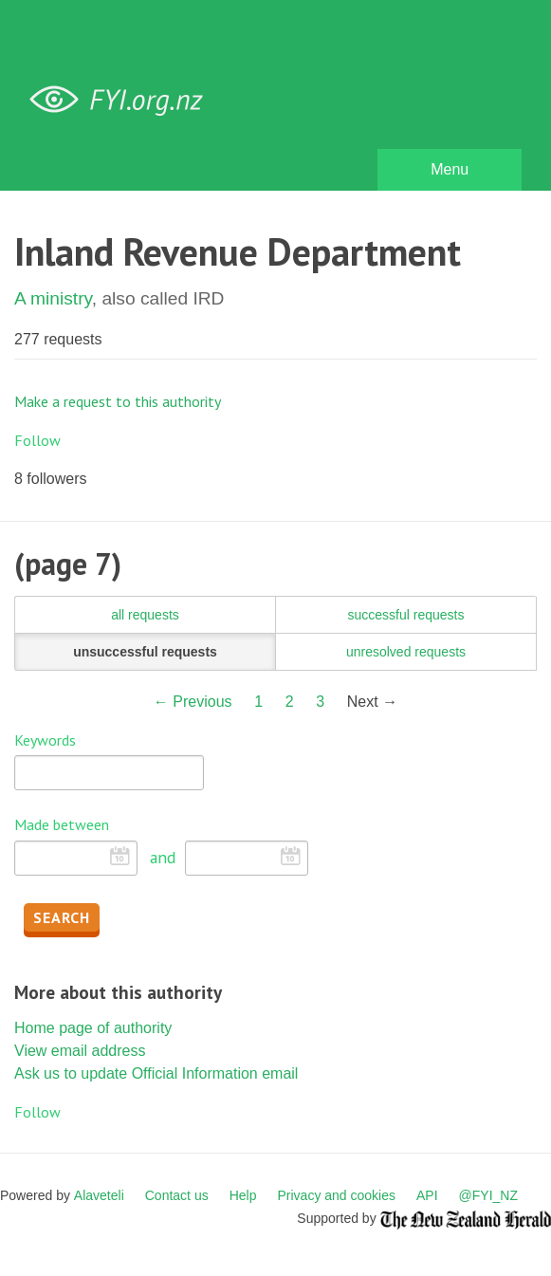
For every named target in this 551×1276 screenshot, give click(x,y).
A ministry (53, 298)
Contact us (177, 1195)
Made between (61, 824)
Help (243, 1195)
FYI (123, 100)
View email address (79, 1051)
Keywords (45, 739)
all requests (145, 614)
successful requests (406, 614)
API (427, 1195)
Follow (37, 440)
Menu (449, 169)
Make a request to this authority (117, 401)
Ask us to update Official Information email (156, 1073)
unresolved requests (406, 651)
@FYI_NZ (488, 1195)
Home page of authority (93, 1028)
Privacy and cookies (336, 1195)
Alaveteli (99, 1195)
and (162, 857)
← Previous (193, 701)
